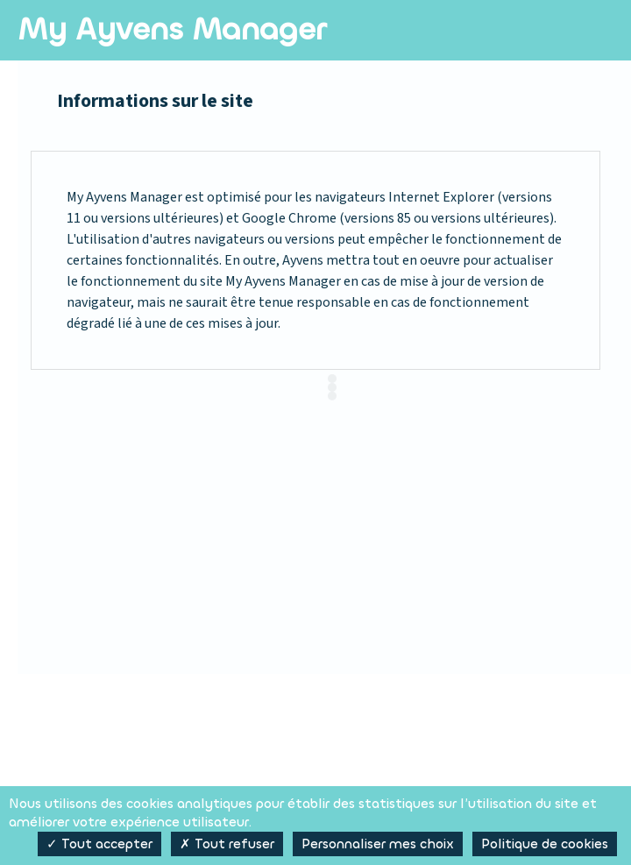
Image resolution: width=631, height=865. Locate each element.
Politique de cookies (544, 844)
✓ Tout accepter (99, 844)
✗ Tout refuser (227, 844)
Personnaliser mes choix (377, 844)
